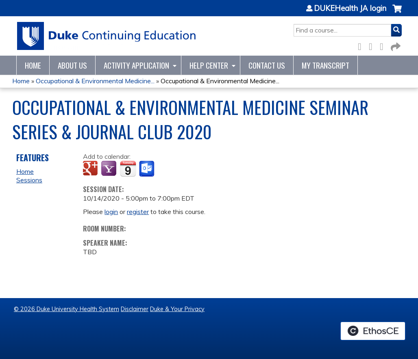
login (111, 212)
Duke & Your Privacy (177, 309)
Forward (395, 45)
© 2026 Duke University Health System (66, 309)
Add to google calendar (91, 169)
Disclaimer (134, 309)
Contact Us (266, 65)
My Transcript (325, 65)
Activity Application (136, 65)
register (138, 212)
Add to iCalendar (128, 168)
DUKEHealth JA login (350, 8)
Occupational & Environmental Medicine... (95, 81)
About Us (72, 65)
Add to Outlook (147, 169)
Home (33, 65)
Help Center (208, 65)
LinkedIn (384, 45)
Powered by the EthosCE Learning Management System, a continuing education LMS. (373, 331)
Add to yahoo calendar (109, 169)
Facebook (362, 45)
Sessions (29, 180)
